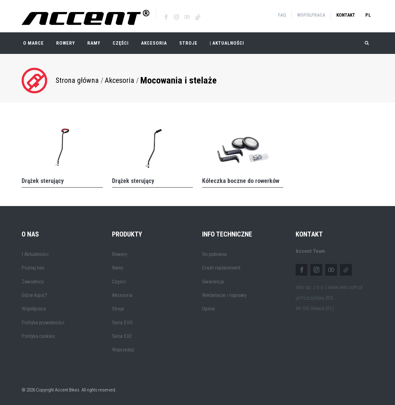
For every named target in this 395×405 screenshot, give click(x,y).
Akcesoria (154, 43)
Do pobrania (214, 254)
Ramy (93, 43)
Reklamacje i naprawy (224, 295)
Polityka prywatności (43, 322)
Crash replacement (221, 268)
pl (368, 15)
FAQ (282, 15)
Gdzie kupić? (34, 295)
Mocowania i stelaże (178, 80)
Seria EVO (122, 322)
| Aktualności (227, 43)
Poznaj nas (33, 268)
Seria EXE (122, 336)
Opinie (208, 309)
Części (121, 43)
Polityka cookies (38, 336)
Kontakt (345, 15)
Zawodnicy (33, 281)
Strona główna (77, 80)
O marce (33, 43)
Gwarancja (213, 281)
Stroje (188, 43)
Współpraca (311, 15)
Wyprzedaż (123, 349)
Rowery (65, 43)
